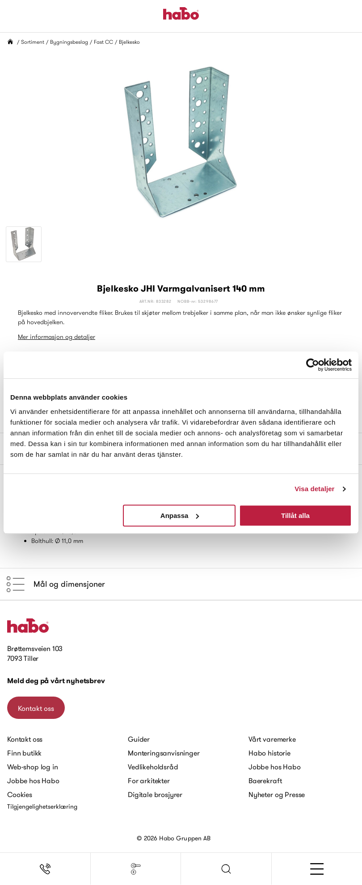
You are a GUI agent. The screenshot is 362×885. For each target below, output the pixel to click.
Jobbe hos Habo (33, 780)
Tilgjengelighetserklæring (42, 806)
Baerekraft (265, 780)
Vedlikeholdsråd (153, 766)
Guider (139, 739)
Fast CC (103, 41)
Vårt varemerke (272, 739)
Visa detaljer (314, 489)
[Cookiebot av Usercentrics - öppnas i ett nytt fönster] (313, 365)
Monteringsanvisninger (164, 752)
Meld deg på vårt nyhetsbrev (56, 680)
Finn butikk (24, 752)
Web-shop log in (32, 766)
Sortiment (32, 41)
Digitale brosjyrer (155, 794)
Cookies (19, 794)
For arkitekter (149, 780)
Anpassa (179, 515)
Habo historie (269, 752)
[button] (226, 869)
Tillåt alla (295, 515)
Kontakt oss (36, 708)
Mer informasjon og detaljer (56, 337)
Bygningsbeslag (69, 41)
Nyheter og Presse (276, 794)
